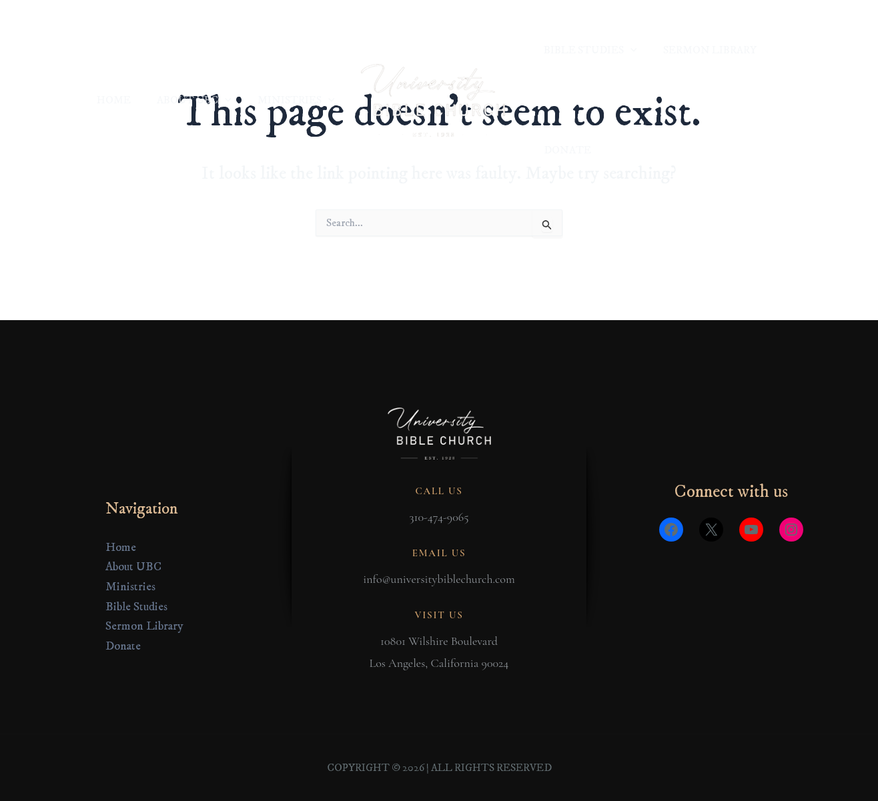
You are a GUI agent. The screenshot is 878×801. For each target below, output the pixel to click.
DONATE (794, 50)
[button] (232, 50)
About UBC (133, 567)
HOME (126, 50)
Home (120, 547)
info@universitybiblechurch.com (438, 579)
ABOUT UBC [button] (201, 50)
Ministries (130, 587)
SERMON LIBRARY (702, 50)
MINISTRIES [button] (298, 50)
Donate (123, 646)
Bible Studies (136, 607)
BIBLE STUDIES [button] (587, 50)
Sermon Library (144, 627)
